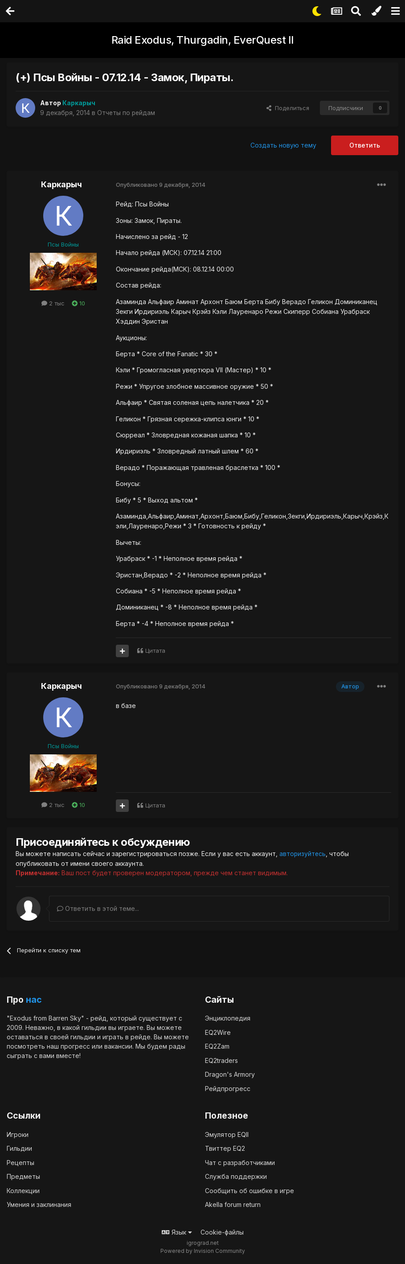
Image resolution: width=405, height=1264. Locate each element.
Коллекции (23, 1190)
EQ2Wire (218, 1032)
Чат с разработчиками (240, 1162)
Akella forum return (233, 1204)
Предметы (23, 1176)
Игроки (18, 1134)
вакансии (118, 1046)
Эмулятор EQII (227, 1134)
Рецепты (20, 1162)
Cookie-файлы (222, 1231)
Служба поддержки (236, 1176)
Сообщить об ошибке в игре (249, 1190)
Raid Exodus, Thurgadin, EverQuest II (202, 39)
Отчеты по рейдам (126, 112)
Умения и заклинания (39, 1204)
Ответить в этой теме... (98, 908)
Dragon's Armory (230, 1074)
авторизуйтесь (303, 853)
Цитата (155, 650)
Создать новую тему (283, 145)
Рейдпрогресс (227, 1088)
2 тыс (53, 303)
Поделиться (287, 107)
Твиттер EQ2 (225, 1148)
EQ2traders (221, 1060)
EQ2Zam (217, 1046)
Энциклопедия (227, 1018)
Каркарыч (61, 184)
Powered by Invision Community (202, 1251)
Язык (177, 1231)
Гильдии (19, 1148)
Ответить (364, 145)
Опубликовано (160, 184)
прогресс (75, 1046)
